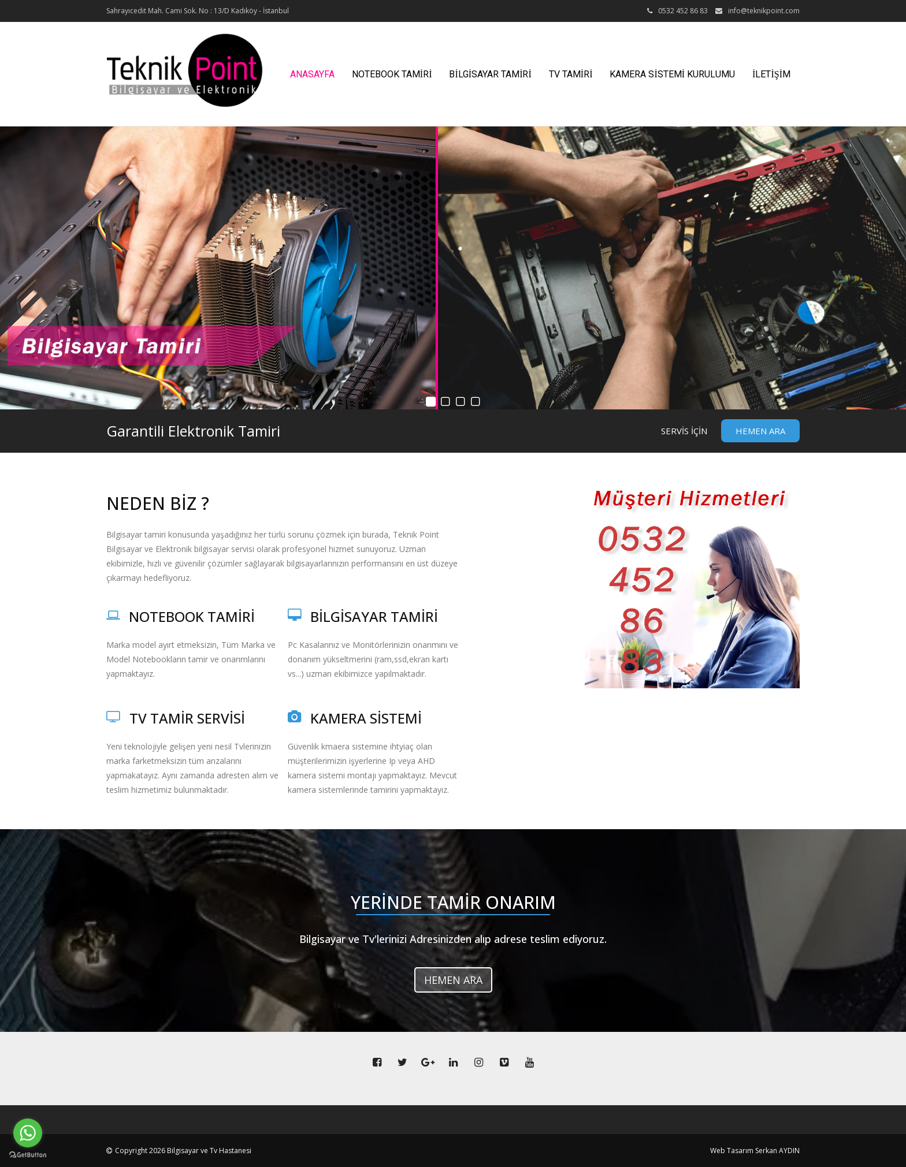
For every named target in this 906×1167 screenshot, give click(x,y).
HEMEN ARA (760, 431)
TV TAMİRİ (571, 74)
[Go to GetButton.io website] (27, 1155)
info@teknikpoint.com (764, 11)
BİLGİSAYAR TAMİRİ (490, 74)
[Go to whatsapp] (27, 1132)
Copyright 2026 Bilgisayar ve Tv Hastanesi (183, 1150)
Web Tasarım (731, 1150)
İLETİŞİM (771, 74)
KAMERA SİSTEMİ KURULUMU (672, 74)
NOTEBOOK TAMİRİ (392, 74)
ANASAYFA (312, 74)
